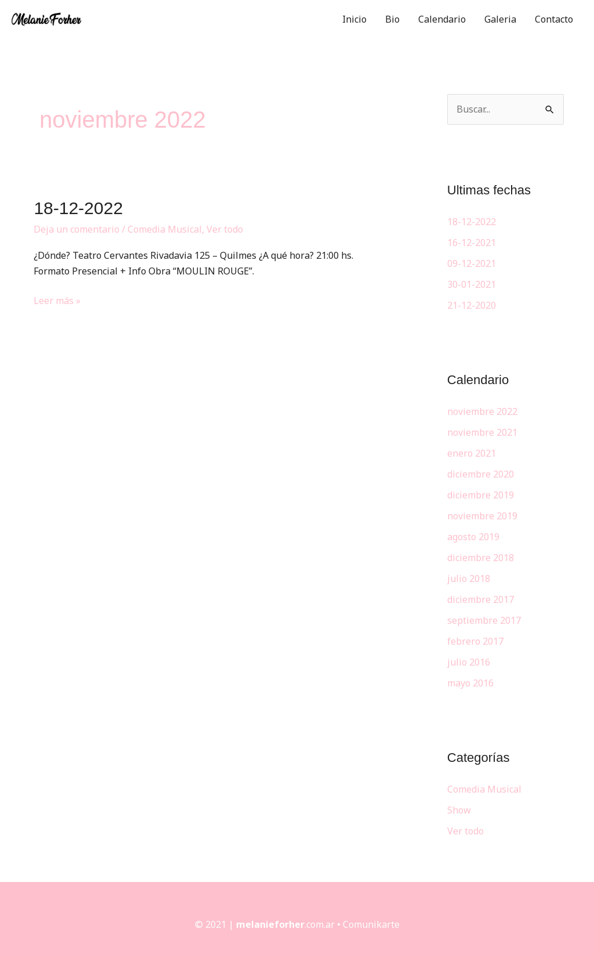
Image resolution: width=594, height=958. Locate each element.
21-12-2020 (471, 305)
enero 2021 (471, 453)
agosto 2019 (473, 536)
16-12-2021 (471, 242)
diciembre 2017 (480, 599)
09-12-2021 (471, 263)
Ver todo (225, 229)
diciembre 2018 (480, 557)
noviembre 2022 (482, 411)
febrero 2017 (475, 641)
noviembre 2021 (482, 432)
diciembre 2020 (480, 474)
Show (459, 810)
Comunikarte (371, 924)
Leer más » (57, 300)
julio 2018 (468, 578)
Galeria (500, 19)
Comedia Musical (165, 229)
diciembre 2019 (480, 495)
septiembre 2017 (484, 620)
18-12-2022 (78, 208)
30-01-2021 (471, 284)
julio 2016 (468, 662)
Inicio (354, 19)
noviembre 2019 (482, 515)
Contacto (554, 19)
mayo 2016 (470, 683)
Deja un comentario (76, 229)
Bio (392, 19)
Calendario (442, 19)
